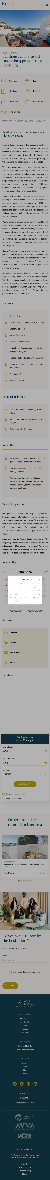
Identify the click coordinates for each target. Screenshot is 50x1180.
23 (25, 598)
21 (16, 598)
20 (11, 598)
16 (25, 594)
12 (39, 591)
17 (29, 594)
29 (20, 601)
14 (16, 594)
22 (20, 598)
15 (20, 594)
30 (25, 601)
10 (29, 591)
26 (39, 598)
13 (11, 594)
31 (29, 601)
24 (29, 598)
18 (34, 594)
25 (34, 598)
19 (39, 594)
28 (16, 601)
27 (11, 601)
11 (34, 591)
